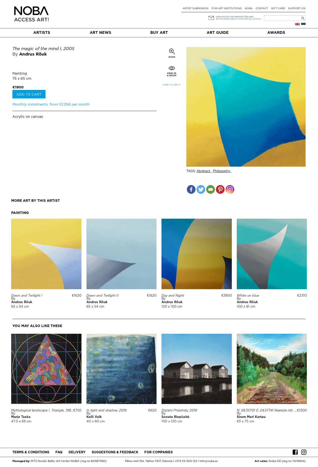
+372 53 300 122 (185, 461)
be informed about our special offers (238, 19)
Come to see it (171, 85)
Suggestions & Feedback (115, 452)
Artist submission (195, 8)
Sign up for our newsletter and (234, 17)
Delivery (77, 452)
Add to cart (28, 94)
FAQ (58, 452)
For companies (158, 452)
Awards (276, 32)
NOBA (249, 8)
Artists (41, 32)
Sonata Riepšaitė (175, 417)
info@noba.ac (208, 461)
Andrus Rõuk (33, 54)
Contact (262, 8)
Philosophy (222, 171)
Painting (19, 73)
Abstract (204, 171)
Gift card (278, 8)
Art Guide (218, 32)
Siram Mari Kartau (251, 417)
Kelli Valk (94, 417)
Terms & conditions (30, 452)
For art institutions (226, 8)
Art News (100, 32)
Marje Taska (21, 417)
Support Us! (297, 8)
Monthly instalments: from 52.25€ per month (51, 104)
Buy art (159, 32)
